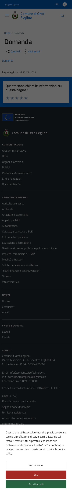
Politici (6, 167)
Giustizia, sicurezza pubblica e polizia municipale (29, 248)
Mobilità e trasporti (13, 259)
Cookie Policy (9, 429)
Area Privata (9, 465)
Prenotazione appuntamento (18, 401)
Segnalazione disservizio (16, 407)
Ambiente (7, 209)
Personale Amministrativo (17, 173)
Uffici (5, 156)
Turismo (6, 276)
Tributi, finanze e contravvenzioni (21, 271)
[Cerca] (62, 15)
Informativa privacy (13, 424)
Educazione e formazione (16, 243)
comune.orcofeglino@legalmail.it (27, 377)
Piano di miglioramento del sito (20, 446)
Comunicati (8, 307)
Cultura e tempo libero (15, 237)
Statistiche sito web (13, 452)
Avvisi (5, 312)
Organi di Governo (12, 162)
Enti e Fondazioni (12, 178)
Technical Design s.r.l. (26, 485)
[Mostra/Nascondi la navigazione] (7, 15)
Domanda (7, 60)
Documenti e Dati (12, 184)
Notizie (6, 301)
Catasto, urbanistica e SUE (17, 231)
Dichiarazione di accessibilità (18, 440)
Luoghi (6, 331)
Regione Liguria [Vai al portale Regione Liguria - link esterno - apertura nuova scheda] (12, 4)
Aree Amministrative (14, 150)
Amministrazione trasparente (19, 418)
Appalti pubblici (11, 220)
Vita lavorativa (10, 282)
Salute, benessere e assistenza (20, 265)
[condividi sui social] (12, 51)
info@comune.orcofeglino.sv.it (27, 372)
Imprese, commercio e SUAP (18, 254)
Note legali (8, 435)
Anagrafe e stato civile (15, 215)
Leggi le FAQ (9, 396)
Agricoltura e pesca (13, 203)
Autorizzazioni (10, 226)
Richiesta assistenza (14, 412)
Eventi (6, 337)
